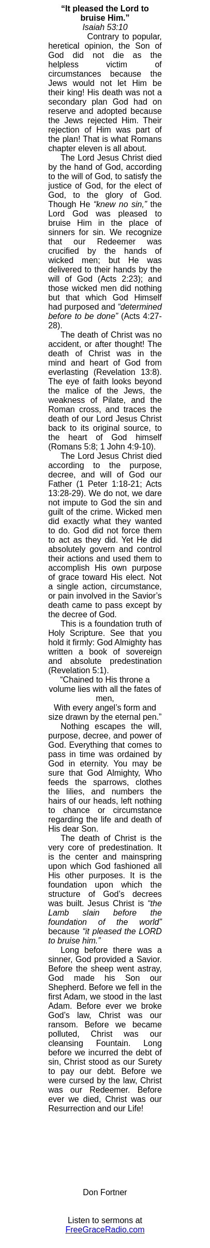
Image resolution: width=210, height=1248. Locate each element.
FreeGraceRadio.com (105, 1229)
